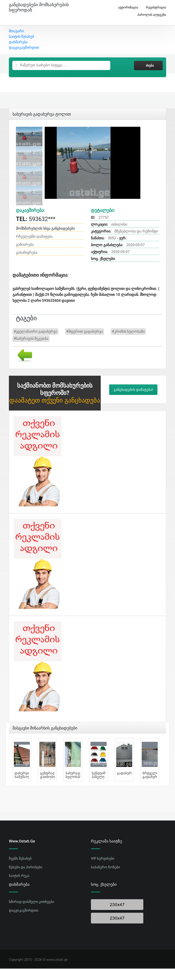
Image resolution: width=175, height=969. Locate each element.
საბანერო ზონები (105, 867)
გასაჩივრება (26, 253)
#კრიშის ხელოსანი (128, 332)
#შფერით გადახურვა (84, 332)
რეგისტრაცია (154, 7)
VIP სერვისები (102, 859)
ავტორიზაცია (126, 7)
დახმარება (18, 42)
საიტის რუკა (19, 876)
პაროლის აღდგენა (150, 14)
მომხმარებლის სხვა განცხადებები (45, 229)
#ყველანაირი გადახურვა (35, 332)
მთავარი (16, 31)
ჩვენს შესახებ (20, 859)
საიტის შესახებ (21, 37)
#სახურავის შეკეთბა (31, 339)
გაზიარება (25, 245)
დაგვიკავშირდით (24, 48)
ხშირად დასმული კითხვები (31, 902)
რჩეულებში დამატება (34, 237)
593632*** (35, 219)
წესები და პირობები (25, 867)
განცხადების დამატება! (133, 390)
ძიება (148, 66)
